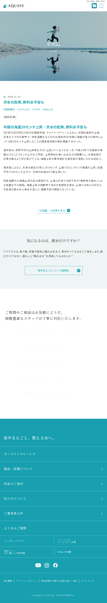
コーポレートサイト (14, 541)
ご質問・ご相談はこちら (44, 393)
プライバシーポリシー (26, 580)
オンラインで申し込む (42, 363)
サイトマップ (87, 580)
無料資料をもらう (50, 333)
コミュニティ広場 (67, 541)
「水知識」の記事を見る (51, 210)
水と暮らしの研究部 (14, 552)
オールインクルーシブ (20, 454)
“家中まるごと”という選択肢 (53, 270)
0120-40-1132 (50, 378)
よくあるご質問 (15, 528)
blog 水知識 (64, 552)
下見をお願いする (44, 348)
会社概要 (7, 580)
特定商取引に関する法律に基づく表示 (59, 580)
